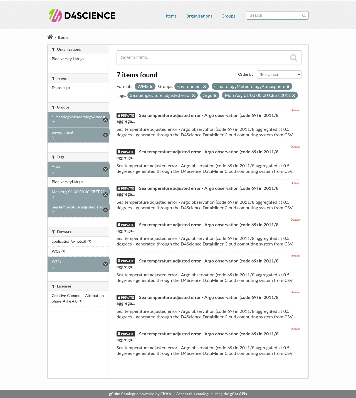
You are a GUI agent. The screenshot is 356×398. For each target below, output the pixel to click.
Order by (245, 74)
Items (171, 15)
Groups (228, 15)
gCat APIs (238, 393)
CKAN (165, 393)
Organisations (199, 15)
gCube (114, 393)
